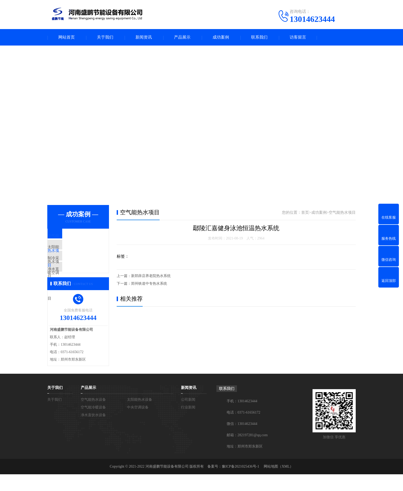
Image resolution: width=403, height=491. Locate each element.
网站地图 (271, 483)
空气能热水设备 (93, 416)
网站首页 (66, 37)
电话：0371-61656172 (243, 429)
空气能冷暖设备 (93, 424)
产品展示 (182, 37)
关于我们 (105, 37)
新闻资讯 (143, 37)
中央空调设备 (138, 424)
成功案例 (221, 37)
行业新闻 (188, 424)
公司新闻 (188, 416)
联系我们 (259, 37)
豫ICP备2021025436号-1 (240, 483)
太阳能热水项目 (72, 252)
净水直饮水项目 (72, 282)
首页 (305, 213)
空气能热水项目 (72, 237)
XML (286, 483)
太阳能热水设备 (139, 416)
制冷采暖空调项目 (74, 267)
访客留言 (298, 37)
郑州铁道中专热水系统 (149, 284)
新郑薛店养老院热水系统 (151, 276)
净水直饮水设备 (93, 432)
